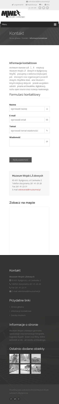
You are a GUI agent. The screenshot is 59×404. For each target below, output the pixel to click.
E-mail (12, 115)
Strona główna (14, 38)
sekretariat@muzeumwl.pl (38, 1)
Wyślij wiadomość (20, 159)
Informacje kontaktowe (20, 311)
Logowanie (17, 5)
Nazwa (12, 104)
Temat (12, 126)
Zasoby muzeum (17, 315)
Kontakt (25, 38)
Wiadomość (14, 137)
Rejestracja (31, 5)
